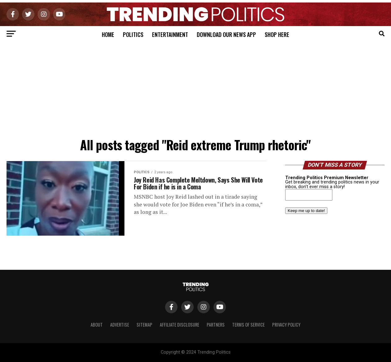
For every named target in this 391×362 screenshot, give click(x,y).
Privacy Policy (286, 324)
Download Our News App (226, 34)
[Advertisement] (195, 88)
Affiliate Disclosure (179, 324)
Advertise (119, 324)
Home (108, 34)
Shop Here (277, 34)
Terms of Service (248, 324)
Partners (216, 324)
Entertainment (170, 34)
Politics (133, 34)
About (97, 324)
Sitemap (144, 324)
